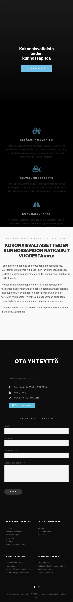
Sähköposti (10, 450)
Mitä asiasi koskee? (14, 463)
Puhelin (8, 438)
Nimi (7, 426)
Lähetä (13, 492)
